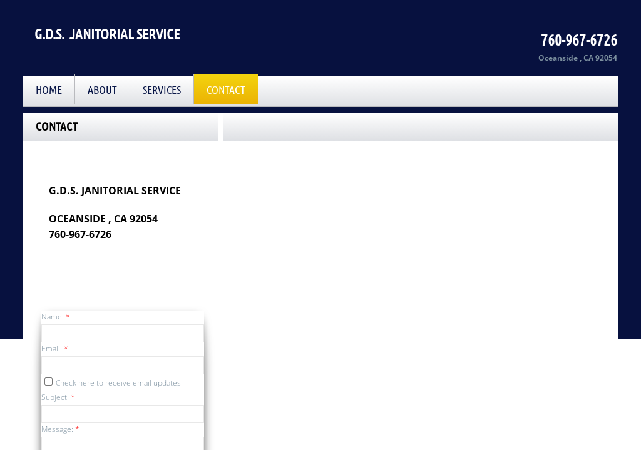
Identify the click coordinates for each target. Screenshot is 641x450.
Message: (60, 429)
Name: (55, 316)
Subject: (58, 397)
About (102, 89)
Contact (226, 89)
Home (49, 89)
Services (162, 89)
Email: (54, 348)
